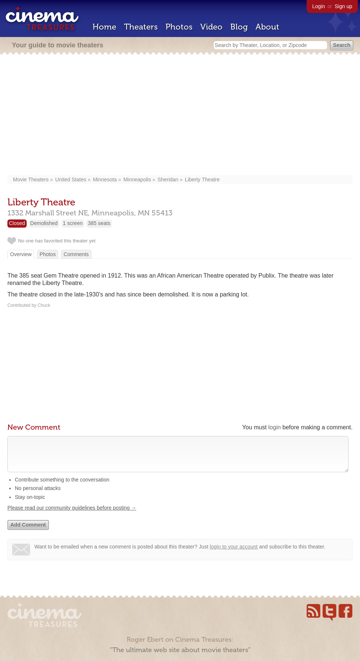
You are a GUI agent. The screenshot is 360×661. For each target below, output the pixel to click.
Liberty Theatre (202, 179)
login (274, 427)
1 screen (73, 223)
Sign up (343, 6)
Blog (239, 27)
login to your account (233, 554)
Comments (76, 254)
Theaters (141, 27)
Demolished (44, 223)
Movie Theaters (31, 179)
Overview (20, 254)
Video (211, 27)
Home (104, 27)
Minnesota (105, 179)
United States (70, 179)
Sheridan (167, 179)
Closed (17, 223)
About (267, 27)
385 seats (99, 223)
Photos (179, 27)
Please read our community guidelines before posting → (71, 515)
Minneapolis (137, 179)
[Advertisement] (180, 115)
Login (318, 6)
